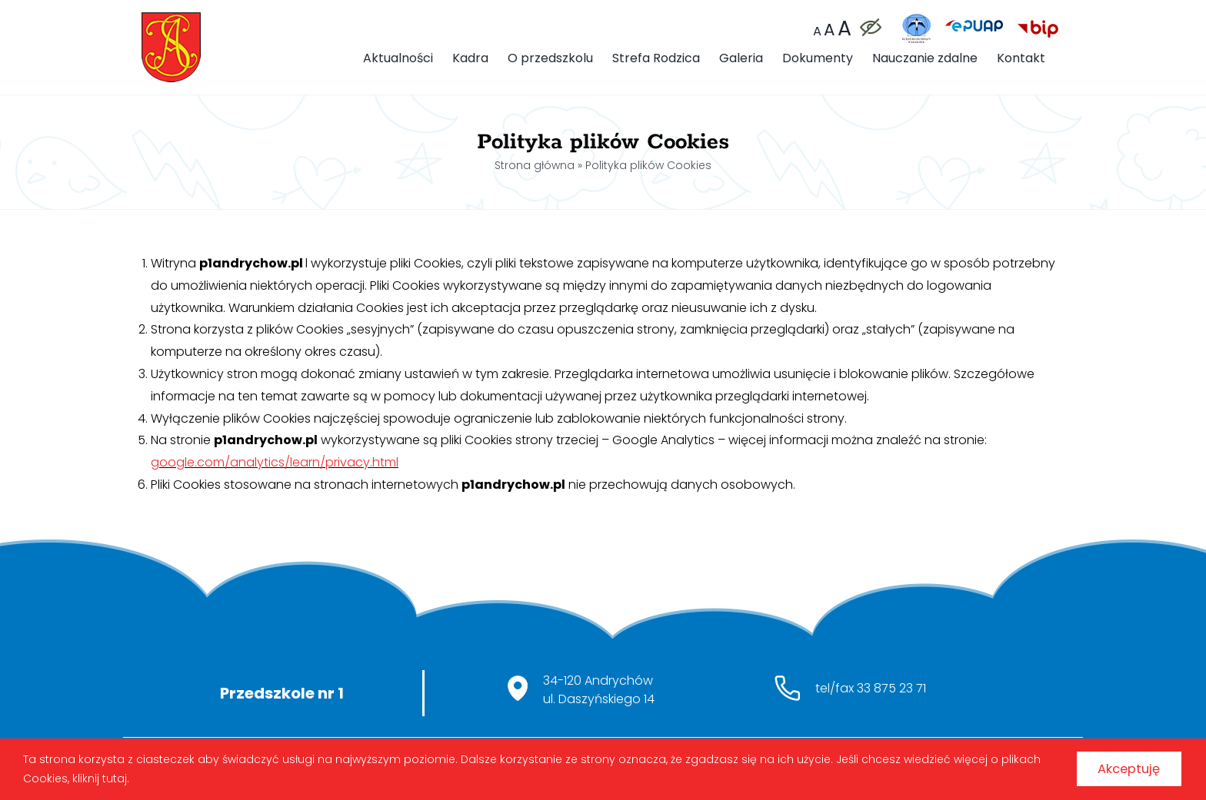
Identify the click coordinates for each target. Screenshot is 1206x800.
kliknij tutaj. (143, 775)
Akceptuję (1117, 765)
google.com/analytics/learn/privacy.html (274, 462)
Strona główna (535, 165)
